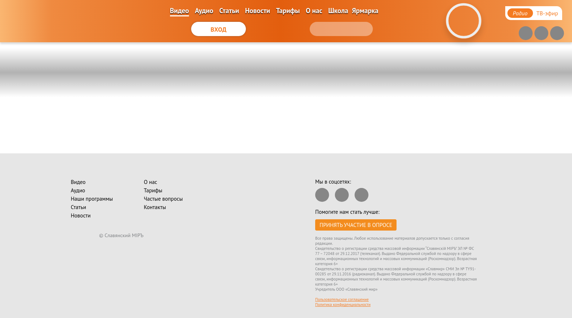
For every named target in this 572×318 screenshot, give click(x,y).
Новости (257, 10)
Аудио (204, 10)
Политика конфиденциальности (343, 304)
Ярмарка (365, 10)
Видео (179, 10)
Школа (338, 10)
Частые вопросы (163, 198)
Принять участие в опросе (356, 224)
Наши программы (92, 198)
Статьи (229, 10)
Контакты (155, 207)
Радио (520, 13)
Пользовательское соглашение (342, 299)
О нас (314, 10)
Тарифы (288, 10)
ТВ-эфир (547, 13)
